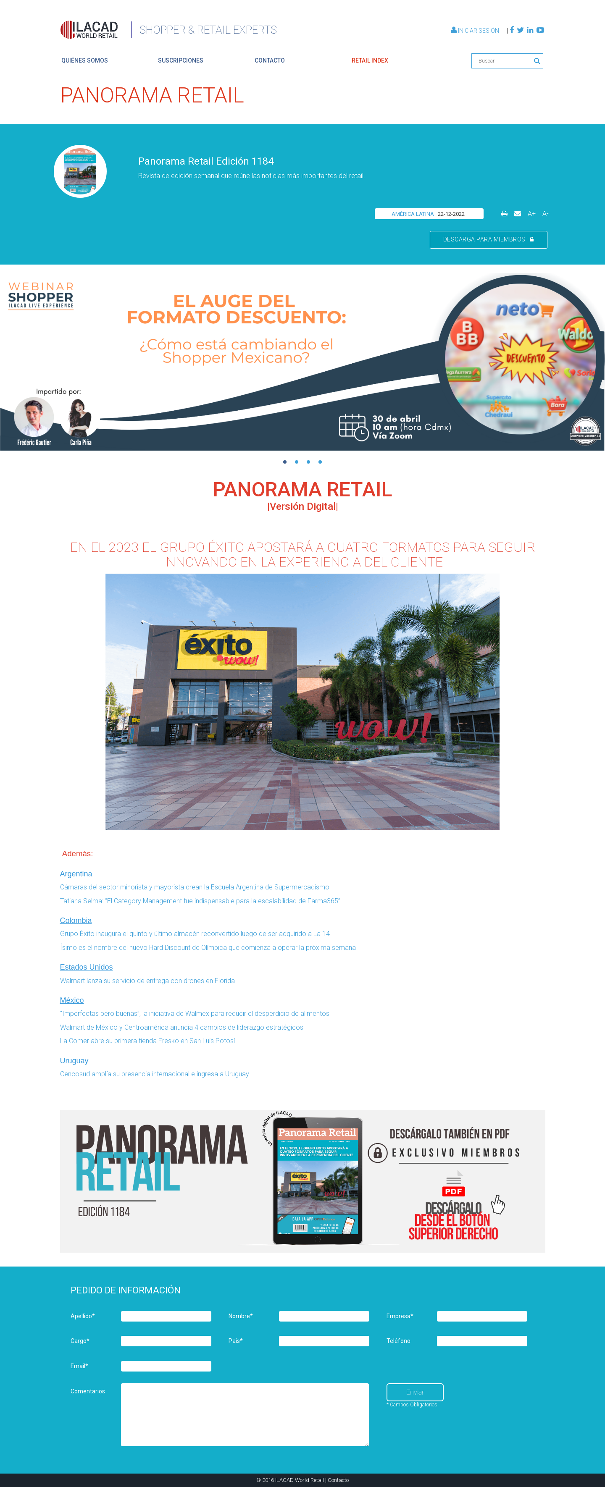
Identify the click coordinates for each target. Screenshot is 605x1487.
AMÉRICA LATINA (413, 214)
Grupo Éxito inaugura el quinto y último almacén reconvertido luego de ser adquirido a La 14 (195, 934)
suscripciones (180, 60)
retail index (370, 60)
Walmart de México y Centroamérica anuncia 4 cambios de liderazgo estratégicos (181, 1027)
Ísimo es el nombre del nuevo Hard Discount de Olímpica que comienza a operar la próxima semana (208, 948)
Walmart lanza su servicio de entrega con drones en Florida (147, 981)
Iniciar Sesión (475, 30)
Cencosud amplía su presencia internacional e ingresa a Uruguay (154, 1074)
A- (545, 214)
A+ (532, 214)
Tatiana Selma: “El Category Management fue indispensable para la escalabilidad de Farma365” (200, 901)
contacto (270, 60)
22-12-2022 (451, 214)
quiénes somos (84, 60)
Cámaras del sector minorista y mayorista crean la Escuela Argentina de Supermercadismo (194, 887)
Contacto (338, 1480)
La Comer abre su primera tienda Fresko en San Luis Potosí (148, 1041)
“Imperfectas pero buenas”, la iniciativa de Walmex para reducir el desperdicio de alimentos (194, 1014)
